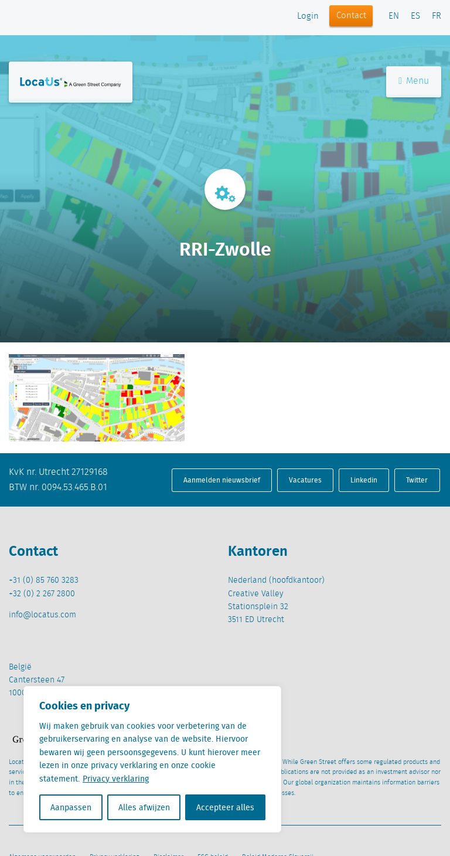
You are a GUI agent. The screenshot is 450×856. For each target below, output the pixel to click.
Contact (351, 16)
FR (436, 16)
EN (393, 16)
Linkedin (363, 480)
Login (308, 16)
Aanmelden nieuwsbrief (221, 480)
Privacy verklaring (116, 778)
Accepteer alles (225, 807)
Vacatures (305, 480)
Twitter (417, 480)
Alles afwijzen (144, 807)
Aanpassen (70, 807)
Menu (413, 81)
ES (415, 16)
